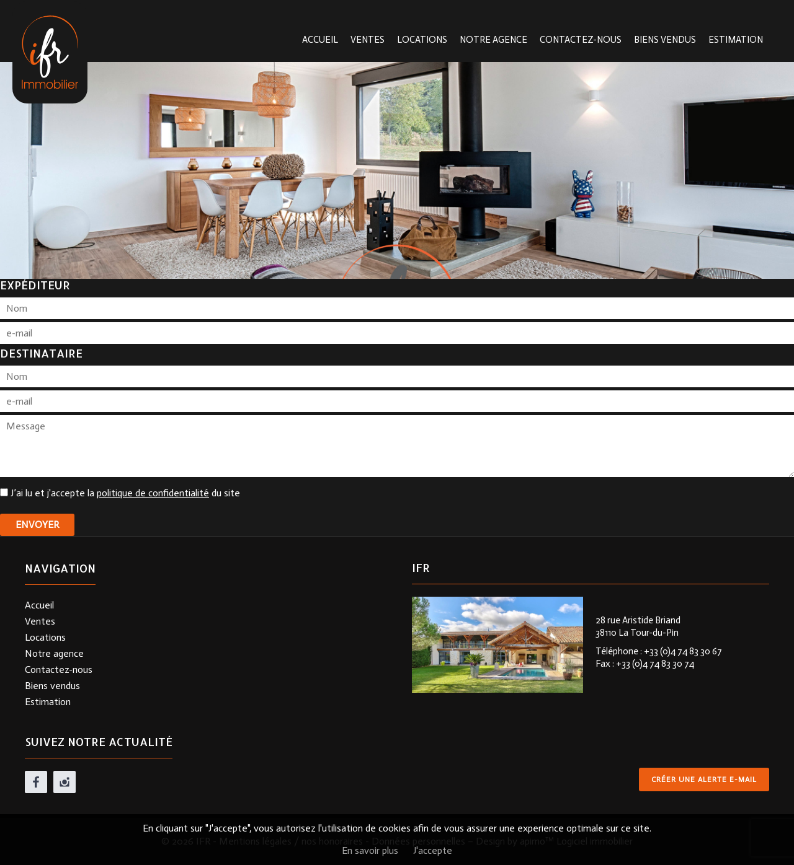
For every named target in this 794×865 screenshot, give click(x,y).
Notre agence (493, 39)
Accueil (320, 39)
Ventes (367, 39)
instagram (64, 782)
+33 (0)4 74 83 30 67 (683, 651)
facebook (36, 782)
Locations (422, 39)
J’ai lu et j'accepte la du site (125, 493)
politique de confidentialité (153, 493)
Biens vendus (665, 39)
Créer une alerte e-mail (704, 779)
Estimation (735, 39)
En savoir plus (370, 850)
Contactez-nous (581, 39)
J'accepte (432, 850)
